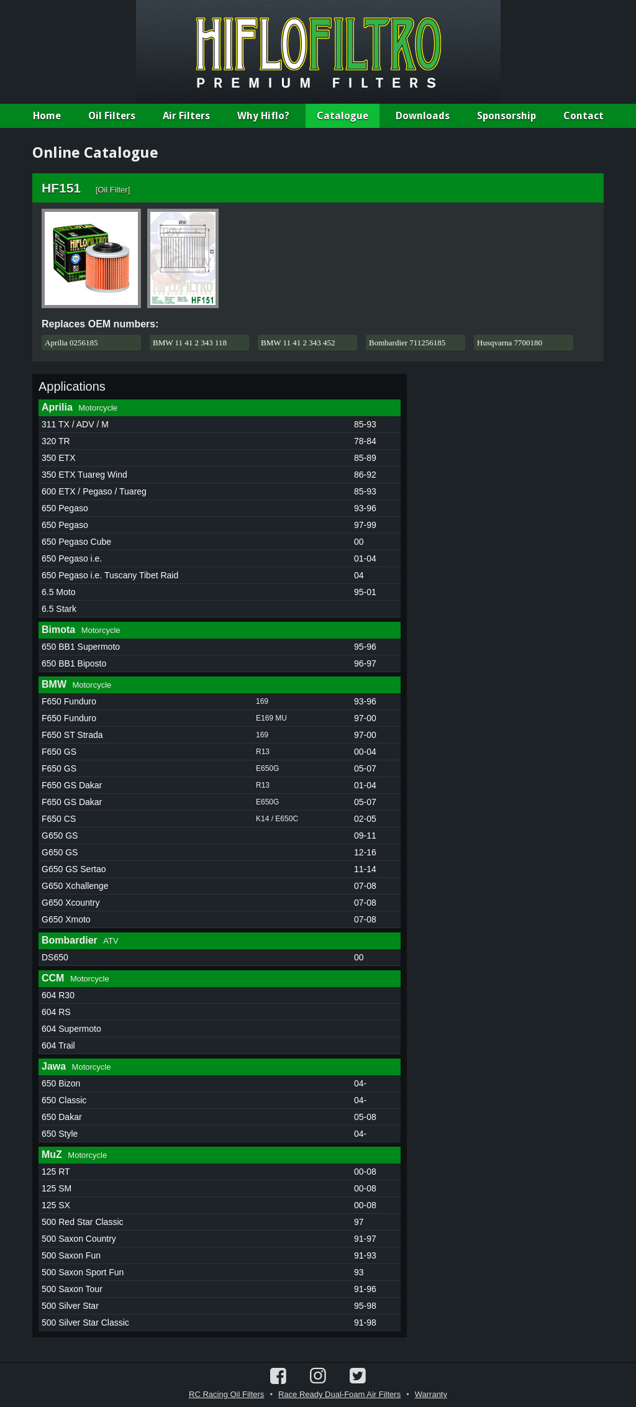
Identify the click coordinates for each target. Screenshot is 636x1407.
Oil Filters (111, 116)
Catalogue (342, 116)
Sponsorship (506, 116)
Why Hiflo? (263, 116)
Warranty (431, 1394)
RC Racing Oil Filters (226, 1394)
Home (47, 116)
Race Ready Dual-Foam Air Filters (339, 1394)
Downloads (423, 116)
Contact (583, 116)
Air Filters (186, 116)
